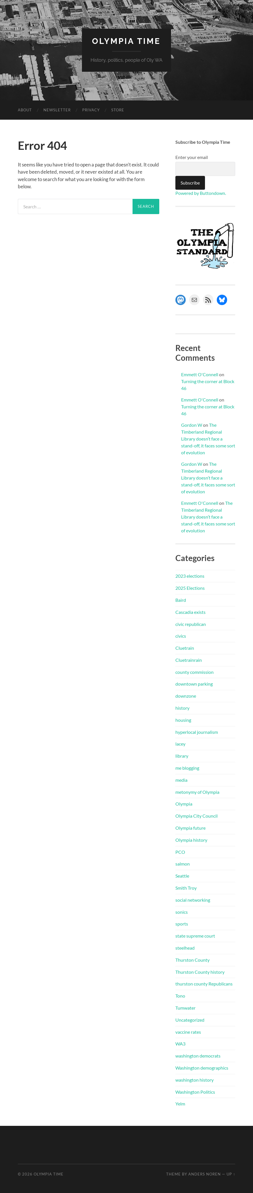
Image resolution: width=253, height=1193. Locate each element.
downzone (185, 696)
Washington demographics (201, 1067)
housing (183, 720)
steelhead (185, 947)
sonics (181, 912)
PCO (180, 852)
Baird (180, 600)
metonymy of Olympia (197, 792)
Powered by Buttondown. (200, 193)
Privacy (91, 110)
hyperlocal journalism (196, 732)
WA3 (180, 1043)
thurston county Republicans (204, 983)
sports (181, 923)
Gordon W (191, 425)
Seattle (182, 875)
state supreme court (195, 935)
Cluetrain (184, 648)
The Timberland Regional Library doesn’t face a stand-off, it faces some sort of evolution (208, 438)
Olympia (183, 803)
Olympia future (190, 828)
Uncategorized (189, 1020)
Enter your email (191, 157)
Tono (180, 995)
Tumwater (185, 1007)
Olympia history (191, 840)
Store (117, 110)
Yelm (180, 1103)
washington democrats (198, 1055)
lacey (180, 743)
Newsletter (57, 110)
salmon (182, 863)
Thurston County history (200, 972)
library (181, 756)
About (25, 110)
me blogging (187, 768)
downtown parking (194, 683)
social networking (192, 900)
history (182, 708)
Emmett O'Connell (199, 374)
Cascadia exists (190, 612)
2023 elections (189, 576)
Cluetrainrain (188, 660)
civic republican (190, 624)
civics (180, 636)
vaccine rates (188, 1032)
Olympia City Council (196, 815)
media (181, 780)
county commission (194, 672)
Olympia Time (126, 41)
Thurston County (192, 960)
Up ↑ (231, 1174)
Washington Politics (195, 1092)
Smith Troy (186, 888)
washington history (194, 1080)
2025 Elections (190, 588)
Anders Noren (204, 1174)
